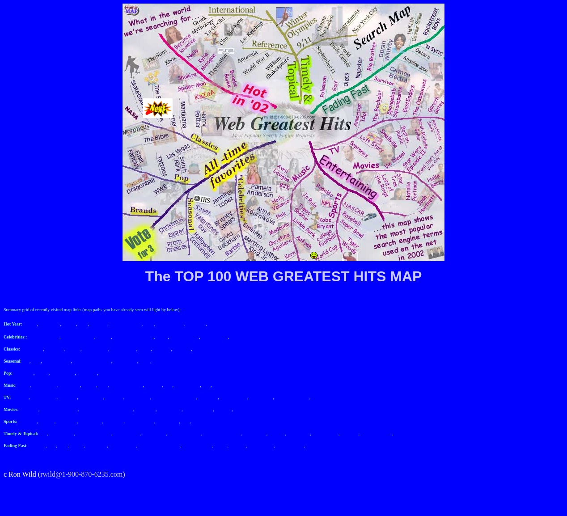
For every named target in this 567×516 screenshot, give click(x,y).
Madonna (153, 385)
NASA (145, 349)
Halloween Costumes (92, 361)
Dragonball (87, 373)
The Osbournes (233, 397)
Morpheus (162, 349)
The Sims (98, 323)
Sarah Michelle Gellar (331, 397)
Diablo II (237, 445)
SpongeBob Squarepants (174, 397)
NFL (185, 421)
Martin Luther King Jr (132, 336)
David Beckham (184, 336)
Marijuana (55, 349)
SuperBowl (67, 421)
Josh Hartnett (170, 409)
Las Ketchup (298, 433)
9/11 (43, 433)
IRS (26, 361)
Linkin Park (69, 385)
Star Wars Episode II (59, 409)
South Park (24, 373)
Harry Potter (32, 349)
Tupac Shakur (44, 385)
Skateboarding (123, 349)
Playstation (196, 323)
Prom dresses (125, 361)
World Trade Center (93, 433)
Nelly (149, 323)
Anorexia (276, 433)
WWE (104, 373)
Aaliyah (89, 385)
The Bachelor (91, 397)
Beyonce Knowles (126, 323)
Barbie (162, 336)
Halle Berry (145, 409)
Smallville (113, 397)
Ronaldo (199, 421)
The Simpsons (95, 349)
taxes (36, 361)
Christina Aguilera (126, 385)
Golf (52, 445)
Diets (63, 445)
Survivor (314, 445)
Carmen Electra (290, 445)
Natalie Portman (198, 409)
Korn (103, 385)
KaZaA (30, 323)
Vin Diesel (29, 409)
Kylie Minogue (169, 323)
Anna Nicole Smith (292, 397)
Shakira (69, 323)
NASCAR (28, 421)
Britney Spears (214, 336)
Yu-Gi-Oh (350, 433)
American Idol (44, 397)
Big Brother (96, 445)
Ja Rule (23, 385)
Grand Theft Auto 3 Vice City (106, 409)
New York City (127, 433)
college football (139, 421)
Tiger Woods (90, 421)
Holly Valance (187, 385)
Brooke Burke (220, 323)
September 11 (62, 433)
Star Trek (223, 409)
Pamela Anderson (43, 336)
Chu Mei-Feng (325, 433)
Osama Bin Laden (184, 433)
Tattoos (42, 373)
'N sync (221, 445)
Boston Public (137, 397)
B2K (206, 385)
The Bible (182, 349)
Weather (73, 349)
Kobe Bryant (167, 421)
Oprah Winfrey (122, 445)
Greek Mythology (377, 433)
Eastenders (208, 397)
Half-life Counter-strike (159, 445)
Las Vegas (202, 349)
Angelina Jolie (261, 445)
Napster (77, 445)
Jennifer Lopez (243, 336)
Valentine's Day (57, 361)
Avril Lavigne (225, 385)
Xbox (83, 323)
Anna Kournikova (77, 336)
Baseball (46, 421)
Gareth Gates (261, 397)
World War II (254, 433)
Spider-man (49, 323)
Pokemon (37, 445)
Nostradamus (154, 433)
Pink (168, 385)
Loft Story (68, 397)
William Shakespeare (222, 433)
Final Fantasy (63, 373)
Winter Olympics (409, 433)
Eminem (103, 336)
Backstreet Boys (197, 445)
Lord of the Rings (250, 409)
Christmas (161, 361)
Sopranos (20, 397)
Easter (145, 361)
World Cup (113, 421)
